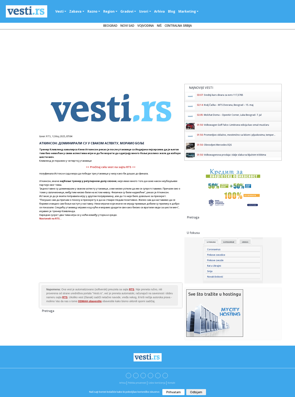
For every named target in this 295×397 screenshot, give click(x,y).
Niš (159, 26)
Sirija (209, 271)
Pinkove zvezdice (216, 254)
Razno (92, 11)
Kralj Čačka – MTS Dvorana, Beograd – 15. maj (228, 104)
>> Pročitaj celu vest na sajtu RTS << (110, 167)
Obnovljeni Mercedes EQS (218, 144)
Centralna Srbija (178, 26)
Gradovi (126, 11)
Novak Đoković (215, 276)
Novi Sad (127, 26)
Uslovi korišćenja (156, 382)
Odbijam (196, 392)
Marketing (187, 11)
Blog (171, 11)
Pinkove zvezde (215, 260)
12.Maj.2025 (58, 136)
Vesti (59, 11)
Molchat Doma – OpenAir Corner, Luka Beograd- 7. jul (233, 114)
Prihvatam (173, 392)
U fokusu (211, 242)
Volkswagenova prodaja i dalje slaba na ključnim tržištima (235, 154)
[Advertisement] (147, 57)
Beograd (110, 26)
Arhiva (159, 11)
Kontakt (171, 382)
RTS (48, 136)
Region (109, 11)
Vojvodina (145, 26)
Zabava (75, 11)
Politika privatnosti (137, 382)
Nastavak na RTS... (50, 218)
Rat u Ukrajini (214, 265)
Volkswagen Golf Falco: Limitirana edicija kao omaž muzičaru (236, 124)
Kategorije (228, 242)
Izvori (143, 11)
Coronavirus (213, 249)
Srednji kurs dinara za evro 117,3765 (223, 95)
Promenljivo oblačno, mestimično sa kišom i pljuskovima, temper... (239, 134)
